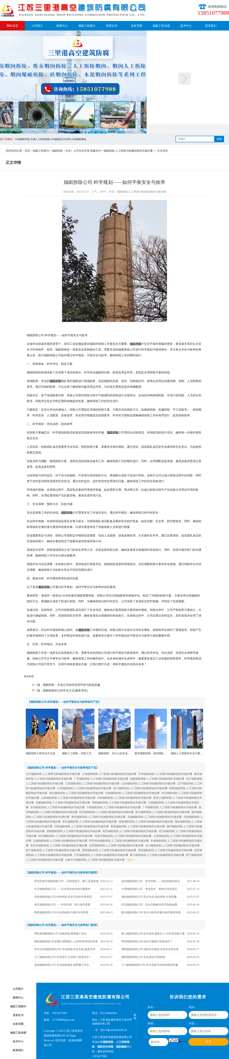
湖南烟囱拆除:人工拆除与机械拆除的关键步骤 (119, 802)
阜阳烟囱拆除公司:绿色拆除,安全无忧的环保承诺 (63, 896)
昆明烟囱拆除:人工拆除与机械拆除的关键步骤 (109, 850)
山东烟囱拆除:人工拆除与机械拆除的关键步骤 (148, 783)
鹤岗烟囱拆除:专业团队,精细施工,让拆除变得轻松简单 (66, 941)
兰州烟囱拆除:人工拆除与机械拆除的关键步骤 (101, 855)
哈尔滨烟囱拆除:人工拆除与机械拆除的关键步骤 (58, 845)
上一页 (44, 78)
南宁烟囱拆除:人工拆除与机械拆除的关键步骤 (53, 850)
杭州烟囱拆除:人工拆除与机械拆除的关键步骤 (106, 812)
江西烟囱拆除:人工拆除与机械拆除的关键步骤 (84, 788)
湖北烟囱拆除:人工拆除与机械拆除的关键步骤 (76, 793)
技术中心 (186, 25)
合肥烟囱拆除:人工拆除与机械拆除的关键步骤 (116, 845)
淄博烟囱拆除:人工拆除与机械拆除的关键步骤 (146, 821)
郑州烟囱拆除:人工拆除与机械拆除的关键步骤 (65, 836)
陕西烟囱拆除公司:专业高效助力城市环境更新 (61, 912)
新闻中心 (62, 25)
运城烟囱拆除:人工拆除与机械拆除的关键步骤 (60, 840)
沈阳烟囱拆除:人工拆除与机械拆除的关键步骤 (81, 826)
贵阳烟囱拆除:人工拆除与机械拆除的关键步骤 (165, 850)
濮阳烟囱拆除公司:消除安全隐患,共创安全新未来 (150, 949)
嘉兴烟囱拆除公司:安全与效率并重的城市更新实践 (151, 912)
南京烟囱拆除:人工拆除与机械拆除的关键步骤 (162, 812)
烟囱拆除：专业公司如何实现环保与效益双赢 (71, 684)
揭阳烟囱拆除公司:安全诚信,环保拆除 (143, 957)
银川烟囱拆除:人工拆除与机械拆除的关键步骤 (157, 855)
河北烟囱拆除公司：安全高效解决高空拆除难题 (149, 904)
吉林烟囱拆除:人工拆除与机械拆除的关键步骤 (124, 797)
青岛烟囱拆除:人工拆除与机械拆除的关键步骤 (89, 821)
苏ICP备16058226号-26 (113, 1030)
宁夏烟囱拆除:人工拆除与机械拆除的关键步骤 (113, 807)
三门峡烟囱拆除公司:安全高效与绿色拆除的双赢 (149, 964)
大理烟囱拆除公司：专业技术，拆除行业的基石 (149, 889)
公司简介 (37, 25)
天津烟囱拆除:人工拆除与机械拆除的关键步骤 (165, 774)
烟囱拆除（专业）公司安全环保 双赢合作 (76, 150)
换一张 (182, 1041)
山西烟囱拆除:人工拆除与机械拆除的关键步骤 (68, 797)
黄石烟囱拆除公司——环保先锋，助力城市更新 (62, 904)
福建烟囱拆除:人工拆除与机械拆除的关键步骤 (157, 778)
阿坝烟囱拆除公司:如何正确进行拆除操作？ (147, 941)
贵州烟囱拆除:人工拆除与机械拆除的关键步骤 (57, 807)
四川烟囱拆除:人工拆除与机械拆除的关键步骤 (140, 788)
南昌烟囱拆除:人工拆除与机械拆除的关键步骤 (137, 826)
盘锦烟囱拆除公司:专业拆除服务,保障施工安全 (61, 964)
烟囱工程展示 (86, 25)
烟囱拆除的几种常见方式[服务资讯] (65, 690)
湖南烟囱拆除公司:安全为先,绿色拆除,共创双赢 (149, 896)
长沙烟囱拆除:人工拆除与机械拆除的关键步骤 (172, 845)
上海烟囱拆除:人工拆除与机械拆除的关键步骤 (109, 774)
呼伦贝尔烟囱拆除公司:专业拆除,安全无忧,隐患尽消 (64, 949)
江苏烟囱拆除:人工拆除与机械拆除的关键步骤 (92, 783)
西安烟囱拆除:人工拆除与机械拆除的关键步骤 (129, 831)
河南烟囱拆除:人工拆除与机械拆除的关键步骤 (132, 793)
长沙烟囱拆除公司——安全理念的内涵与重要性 (62, 889)
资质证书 (111, 25)
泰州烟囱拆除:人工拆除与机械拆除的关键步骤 (98, 816)
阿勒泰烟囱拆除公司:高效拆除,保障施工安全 (60, 933)
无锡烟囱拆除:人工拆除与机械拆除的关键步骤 (154, 816)
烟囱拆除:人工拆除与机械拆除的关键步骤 (128, 150)
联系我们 (211, 25)
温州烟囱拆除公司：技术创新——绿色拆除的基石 (150, 881)
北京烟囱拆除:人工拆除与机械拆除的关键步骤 (53, 774)
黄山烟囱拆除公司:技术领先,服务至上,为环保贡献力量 (153, 933)
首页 (27, 150)
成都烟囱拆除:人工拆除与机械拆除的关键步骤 (73, 831)
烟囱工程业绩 (161, 25)
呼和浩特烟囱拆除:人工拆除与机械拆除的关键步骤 (119, 840)
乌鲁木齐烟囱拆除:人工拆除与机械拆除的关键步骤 (95, 859)
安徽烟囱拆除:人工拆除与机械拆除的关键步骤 (63, 802)
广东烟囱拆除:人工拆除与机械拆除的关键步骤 (101, 778)
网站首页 (12, 25)
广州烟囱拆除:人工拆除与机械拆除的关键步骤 (170, 807)
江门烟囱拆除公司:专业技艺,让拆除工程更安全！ (63, 957)
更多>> (131, 859)
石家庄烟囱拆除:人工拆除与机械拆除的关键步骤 (122, 836)
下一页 (184, 78)
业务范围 (136, 25)
